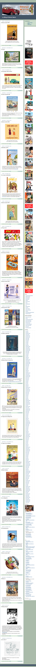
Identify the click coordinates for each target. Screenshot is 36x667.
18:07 (10, 383)
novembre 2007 (28, 335)
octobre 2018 (27, 462)
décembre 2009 (28, 363)
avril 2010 (27, 368)
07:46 (10, 661)
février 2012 (27, 393)
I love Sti (27, 307)
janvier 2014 (27, 407)
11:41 (10, 356)
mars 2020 (27, 474)
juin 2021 (27, 479)
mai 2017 (27, 442)
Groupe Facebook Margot (29, 295)
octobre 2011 (27, 388)
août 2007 (27, 332)
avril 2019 (27, 468)
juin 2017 (27, 443)
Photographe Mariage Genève (30, 312)
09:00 (10, 45)
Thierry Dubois (28, 308)
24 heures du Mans (28, 327)
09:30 (10, 143)
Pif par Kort (27, 326)
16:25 (10, 439)
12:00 (10, 329)
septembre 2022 (28, 486)
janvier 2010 (27, 364)
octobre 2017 (27, 448)
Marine (29, 23)
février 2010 (27, 365)
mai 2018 (27, 456)
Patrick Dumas (28, 301)
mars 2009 (27, 353)
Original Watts (4, 632)
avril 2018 (27, 455)
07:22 (10, 524)
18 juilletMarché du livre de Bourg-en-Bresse (30, 544)
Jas (26, 305)
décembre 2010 (28, 376)
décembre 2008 (28, 350)
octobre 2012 (27, 401)
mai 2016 (27, 429)
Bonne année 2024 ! (28, 325)
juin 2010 (27, 369)
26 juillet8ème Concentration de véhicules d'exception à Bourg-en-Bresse (30, 547)
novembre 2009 (28, 362)
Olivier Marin (29, 24)
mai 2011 (27, 382)
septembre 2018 (28, 461)
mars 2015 (27, 413)
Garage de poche (28, 313)
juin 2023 (27, 492)
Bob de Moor (27, 299)
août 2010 (27, 371)
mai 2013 (27, 405)
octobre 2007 (27, 334)
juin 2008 (27, 344)
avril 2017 (27, 441)
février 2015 (27, 412)
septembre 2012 (28, 400)
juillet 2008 (27, 345)
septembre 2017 (28, 447)
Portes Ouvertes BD (28, 320)
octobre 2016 (27, 435)
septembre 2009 (28, 359)
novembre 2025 (28, 499)
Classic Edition (4, 196)
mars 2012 (27, 394)
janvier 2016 (27, 424)
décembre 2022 (28, 490)
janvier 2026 (27, 502)
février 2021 (27, 478)
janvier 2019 (27, 466)
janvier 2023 (27, 491)
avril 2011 (27, 381)
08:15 (10, 198)
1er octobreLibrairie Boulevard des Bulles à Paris (30, 520)
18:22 (10, 90)
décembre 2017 (28, 450)
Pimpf (26, 302)
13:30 (10, 277)
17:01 (10, 602)
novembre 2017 (28, 449)
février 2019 (27, 467)
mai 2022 (27, 484)
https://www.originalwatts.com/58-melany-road (14, 381)
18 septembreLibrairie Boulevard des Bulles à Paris (30, 565)
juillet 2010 (27, 370)
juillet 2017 (27, 444)
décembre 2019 (28, 472)
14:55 (10, 248)
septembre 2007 (28, 333)
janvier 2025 (27, 498)
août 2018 (27, 460)
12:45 (10, 171)
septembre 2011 (28, 387)
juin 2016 (27, 430)
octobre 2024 (27, 496)
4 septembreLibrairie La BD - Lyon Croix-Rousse (29, 554)
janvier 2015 (27, 411)
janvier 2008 (27, 338)
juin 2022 (27, 485)
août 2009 (27, 358)
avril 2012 (27, 395)
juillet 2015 (27, 418)
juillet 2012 (27, 399)
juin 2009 (27, 356)
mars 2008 (27, 340)
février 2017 (27, 438)
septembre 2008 (28, 346)
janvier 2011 (27, 377)
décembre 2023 (28, 493)
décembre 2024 (28, 497)
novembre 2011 (28, 389)
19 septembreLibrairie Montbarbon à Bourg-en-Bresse (30, 568)
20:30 (10, 303)
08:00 (10, 412)
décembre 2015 (28, 423)
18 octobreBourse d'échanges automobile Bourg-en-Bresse (30, 579)
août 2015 (27, 419)
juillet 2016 (27, 431)
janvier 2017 (27, 437)
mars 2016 (27, 426)
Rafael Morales (28, 306)
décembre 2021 (28, 480)
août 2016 (27, 432)
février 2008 (27, 339)
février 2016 (27, 425)
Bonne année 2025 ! (28, 321)
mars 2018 (27, 454)
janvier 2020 (27, 473)
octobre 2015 (27, 420)
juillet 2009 (27, 357)
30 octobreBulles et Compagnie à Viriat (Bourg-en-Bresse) (29, 532)
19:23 (10, 549)
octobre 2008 (27, 347)
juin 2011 (27, 383)
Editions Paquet (30, 22)
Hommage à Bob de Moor (29, 319)
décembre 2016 (28, 436)
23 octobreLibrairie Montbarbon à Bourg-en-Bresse (30, 527)
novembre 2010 (28, 375)
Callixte (27, 300)
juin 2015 (27, 417)
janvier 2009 (27, 351)
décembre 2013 (28, 406)
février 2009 (27, 352)
